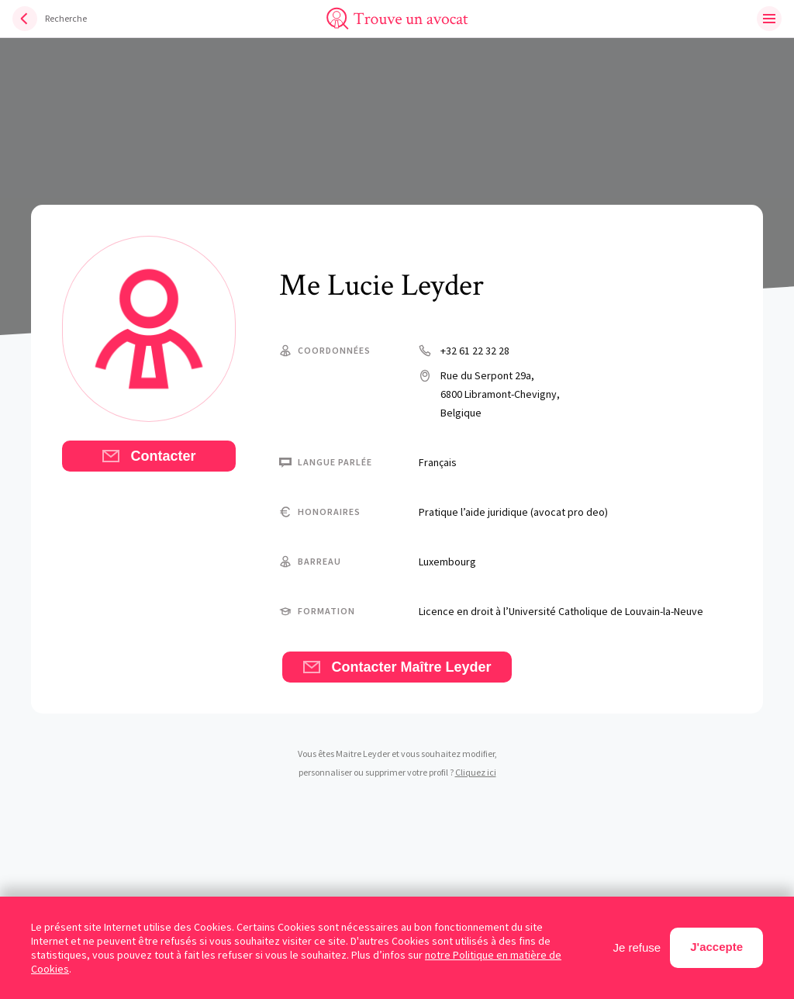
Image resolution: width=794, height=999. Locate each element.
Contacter (148, 456)
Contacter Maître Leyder (396, 667)
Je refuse (637, 947)
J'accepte (716, 946)
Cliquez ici (475, 772)
